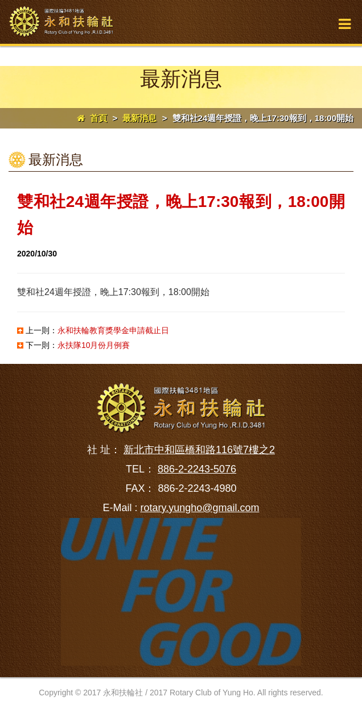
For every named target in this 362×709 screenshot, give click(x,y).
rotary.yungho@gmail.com (199, 507)
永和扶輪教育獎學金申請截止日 (113, 330)
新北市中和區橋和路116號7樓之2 (199, 449)
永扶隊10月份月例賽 (93, 345)
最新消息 (139, 118)
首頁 (92, 118)
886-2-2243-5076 (197, 469)
